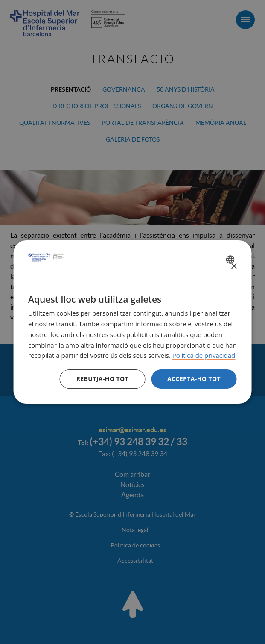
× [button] (233, 266)
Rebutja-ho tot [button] (102, 379)
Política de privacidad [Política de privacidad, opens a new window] (204, 355)
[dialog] (132, 322)
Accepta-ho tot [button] (194, 379)
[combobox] (231, 259)
